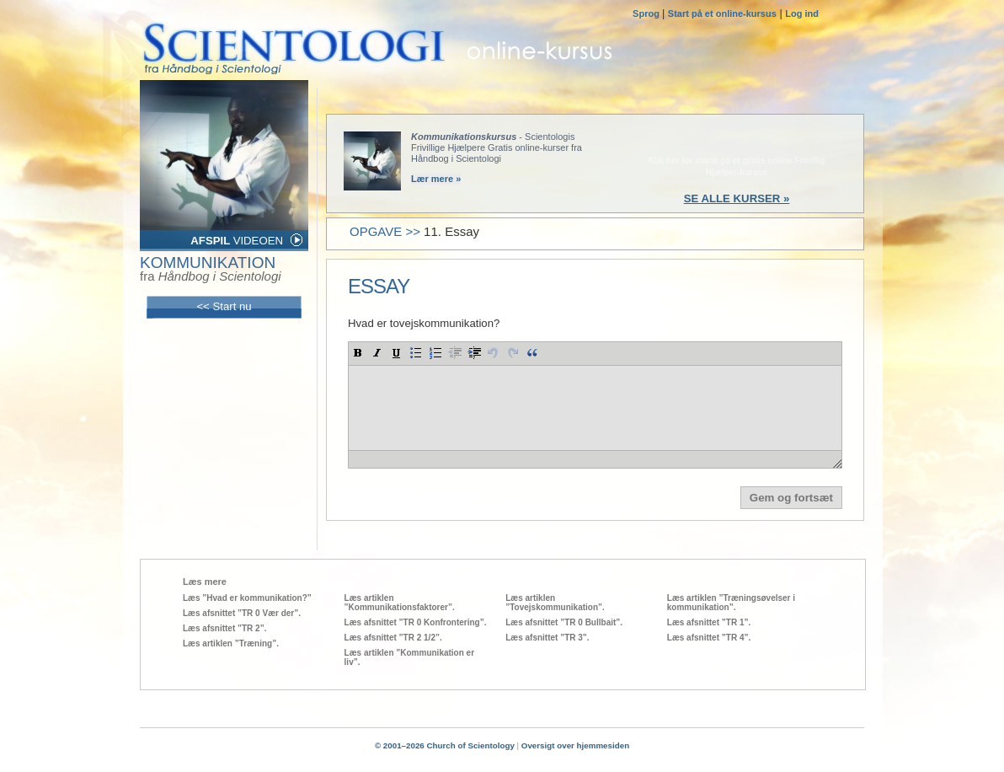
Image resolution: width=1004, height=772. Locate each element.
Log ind (802, 13)
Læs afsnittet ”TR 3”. (547, 637)
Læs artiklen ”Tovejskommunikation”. (555, 602)
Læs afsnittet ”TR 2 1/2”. (393, 637)
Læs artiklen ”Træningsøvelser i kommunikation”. (731, 602)
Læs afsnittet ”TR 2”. (224, 628)
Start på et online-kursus (722, 13)
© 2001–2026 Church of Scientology (445, 745)
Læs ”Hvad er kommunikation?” (247, 598)
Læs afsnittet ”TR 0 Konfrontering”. (415, 622)
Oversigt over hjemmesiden (575, 745)
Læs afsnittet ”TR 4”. (708, 637)
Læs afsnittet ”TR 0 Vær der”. (242, 613)
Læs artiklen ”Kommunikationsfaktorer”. (399, 602)
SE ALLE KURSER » (737, 198)
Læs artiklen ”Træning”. (231, 643)
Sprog (647, 13)
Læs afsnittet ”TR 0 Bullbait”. (563, 622)
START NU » (736, 146)
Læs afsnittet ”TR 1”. (708, 622)
